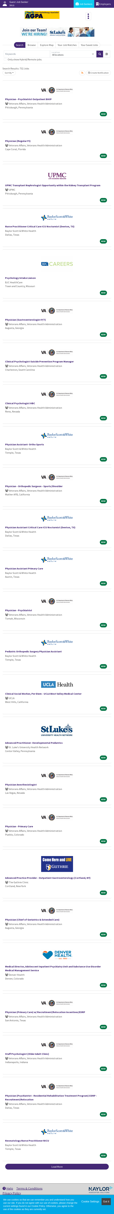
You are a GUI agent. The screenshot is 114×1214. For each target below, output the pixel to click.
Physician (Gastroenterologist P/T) (25, 319)
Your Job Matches (67, 45)
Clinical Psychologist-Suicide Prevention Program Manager (39, 361)
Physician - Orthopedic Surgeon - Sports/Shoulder (34, 486)
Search (19, 45)
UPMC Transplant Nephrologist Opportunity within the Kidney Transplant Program (52, 185)
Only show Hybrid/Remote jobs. (25, 59)
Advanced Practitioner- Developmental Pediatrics (34, 742)
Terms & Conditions (29, 1188)
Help (8, 1188)
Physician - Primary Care (19, 826)
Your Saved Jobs (89, 45)
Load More (57, 1166)
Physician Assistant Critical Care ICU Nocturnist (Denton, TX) (40, 527)
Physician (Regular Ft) (18, 141)
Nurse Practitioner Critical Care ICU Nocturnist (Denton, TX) (39, 226)
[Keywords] (27, 54)
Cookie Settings (90, 1201)
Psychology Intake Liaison (20, 277)
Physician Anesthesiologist (21, 784)
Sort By (8, 72)
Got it (106, 1201)
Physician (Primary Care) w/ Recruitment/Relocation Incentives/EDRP (45, 1012)
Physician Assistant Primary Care (24, 568)
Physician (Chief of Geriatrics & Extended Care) (32, 919)
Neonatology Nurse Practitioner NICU (27, 1140)
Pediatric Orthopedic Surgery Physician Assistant (33, 651)
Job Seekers (84, 4)
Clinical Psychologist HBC (20, 403)
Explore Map (47, 45)
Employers (103, 4)
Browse (32, 45)
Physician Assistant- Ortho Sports (24, 444)
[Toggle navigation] (88, 16)
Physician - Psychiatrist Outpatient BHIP (28, 99)
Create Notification (98, 72)
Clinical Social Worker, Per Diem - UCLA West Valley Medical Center (43, 693)
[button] (106, 54)
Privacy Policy (12, 1193)
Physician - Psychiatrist (18, 610)
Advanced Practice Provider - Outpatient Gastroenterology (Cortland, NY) (48, 877)
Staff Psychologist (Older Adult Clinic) (27, 1053)
